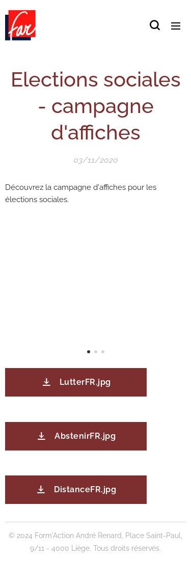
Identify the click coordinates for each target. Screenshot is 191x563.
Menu (175, 25)
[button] (155, 25)
